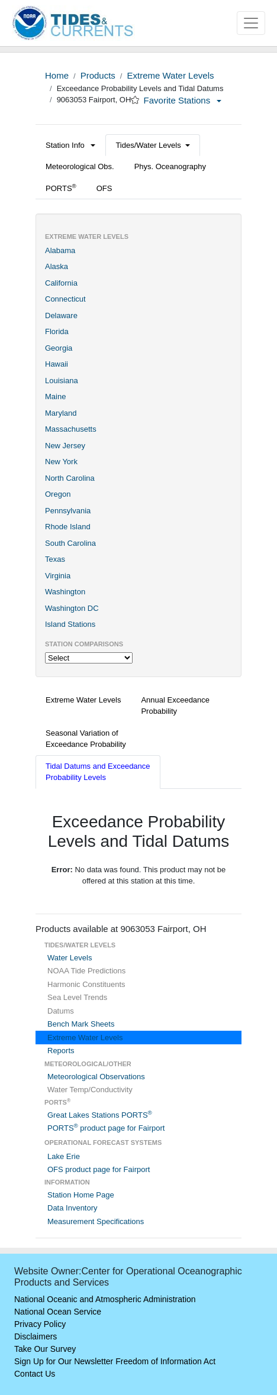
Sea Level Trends (77, 997)
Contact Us (34, 1373)
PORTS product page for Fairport (106, 1128)
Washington (65, 591)
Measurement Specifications (95, 1221)
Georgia (58, 348)
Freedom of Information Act (165, 1361)
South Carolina (70, 543)
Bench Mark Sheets (80, 1023)
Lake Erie (63, 1156)
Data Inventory (72, 1207)
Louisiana (61, 380)
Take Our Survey (45, 1349)
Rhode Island (68, 526)
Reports (61, 1050)
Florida (57, 331)
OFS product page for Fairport (98, 1169)
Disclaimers (35, 1336)
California (61, 283)
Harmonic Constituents (86, 984)
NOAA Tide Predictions (86, 970)
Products (97, 75)
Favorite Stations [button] (183, 100)
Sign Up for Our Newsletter (63, 1361)
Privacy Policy (40, 1324)
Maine (55, 396)
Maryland (60, 413)
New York (61, 461)
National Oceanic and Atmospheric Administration (105, 1299)
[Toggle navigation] (251, 23)
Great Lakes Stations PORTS (99, 1115)
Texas (55, 559)
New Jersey (65, 445)
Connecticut (65, 298)
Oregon (57, 494)
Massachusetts (70, 429)
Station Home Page (80, 1194)
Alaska (56, 266)
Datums (60, 1010)
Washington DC (72, 608)
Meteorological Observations (96, 1076)
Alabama (60, 250)
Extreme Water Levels (170, 75)
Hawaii (56, 364)
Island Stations (70, 624)
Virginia (57, 575)
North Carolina (70, 478)
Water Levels (69, 957)
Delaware (61, 315)
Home (57, 75)
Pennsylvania (68, 510)
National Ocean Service (57, 1311)
